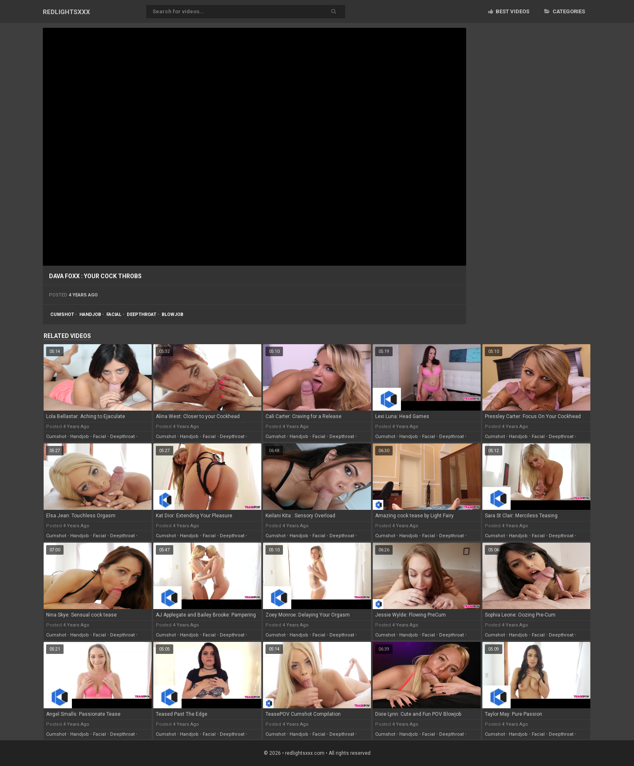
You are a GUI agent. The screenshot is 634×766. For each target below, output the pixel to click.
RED (66, 12)
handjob (90, 314)
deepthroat (141, 314)
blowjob (172, 314)
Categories (564, 11)
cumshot (62, 314)
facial (113, 314)
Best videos (508, 11)
